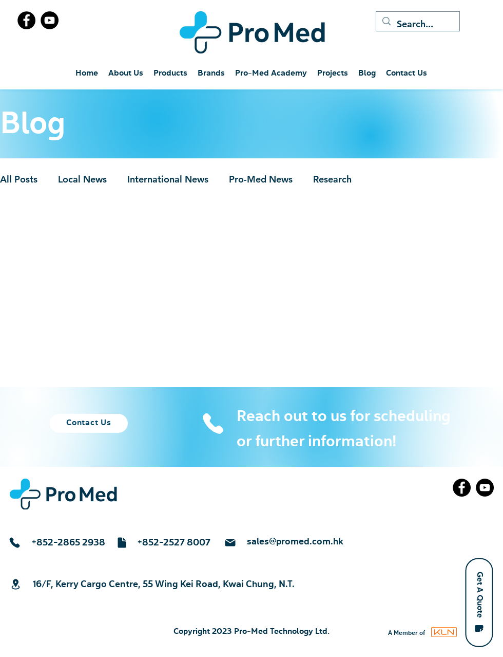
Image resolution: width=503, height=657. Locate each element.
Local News (82, 179)
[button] (479, 602)
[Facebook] (26, 20)
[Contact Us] (89, 423)
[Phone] (213, 423)
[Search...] (417, 24)
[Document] (121, 543)
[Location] (15, 584)
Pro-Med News (261, 179)
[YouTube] (50, 20)
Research (332, 179)
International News (167, 179)
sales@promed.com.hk (295, 541)
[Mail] (230, 543)
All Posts (18, 179)
